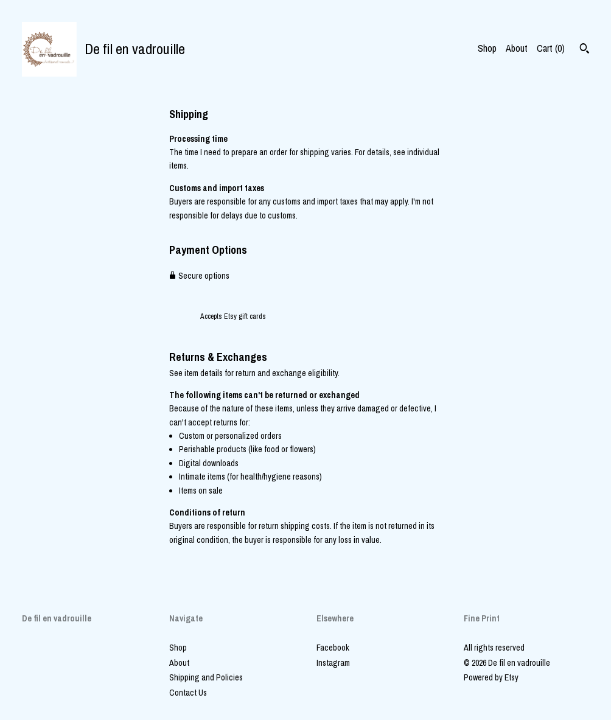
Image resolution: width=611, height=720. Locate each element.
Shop (487, 48)
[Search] (584, 50)
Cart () (551, 48)
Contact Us (188, 692)
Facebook (332, 647)
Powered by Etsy (491, 677)
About (517, 48)
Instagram (333, 662)
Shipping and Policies (206, 677)
